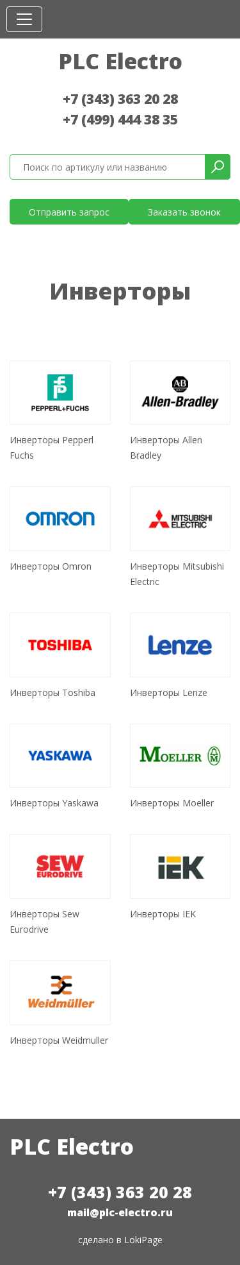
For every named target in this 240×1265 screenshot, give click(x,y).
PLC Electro (120, 61)
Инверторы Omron (51, 566)
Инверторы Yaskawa (54, 803)
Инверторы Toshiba (52, 692)
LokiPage (143, 1240)
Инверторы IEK (163, 914)
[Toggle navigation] (24, 19)
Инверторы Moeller (172, 803)
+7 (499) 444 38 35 (120, 119)
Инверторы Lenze (168, 692)
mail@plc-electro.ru (120, 1212)
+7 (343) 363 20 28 (120, 99)
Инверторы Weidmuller (59, 1040)
